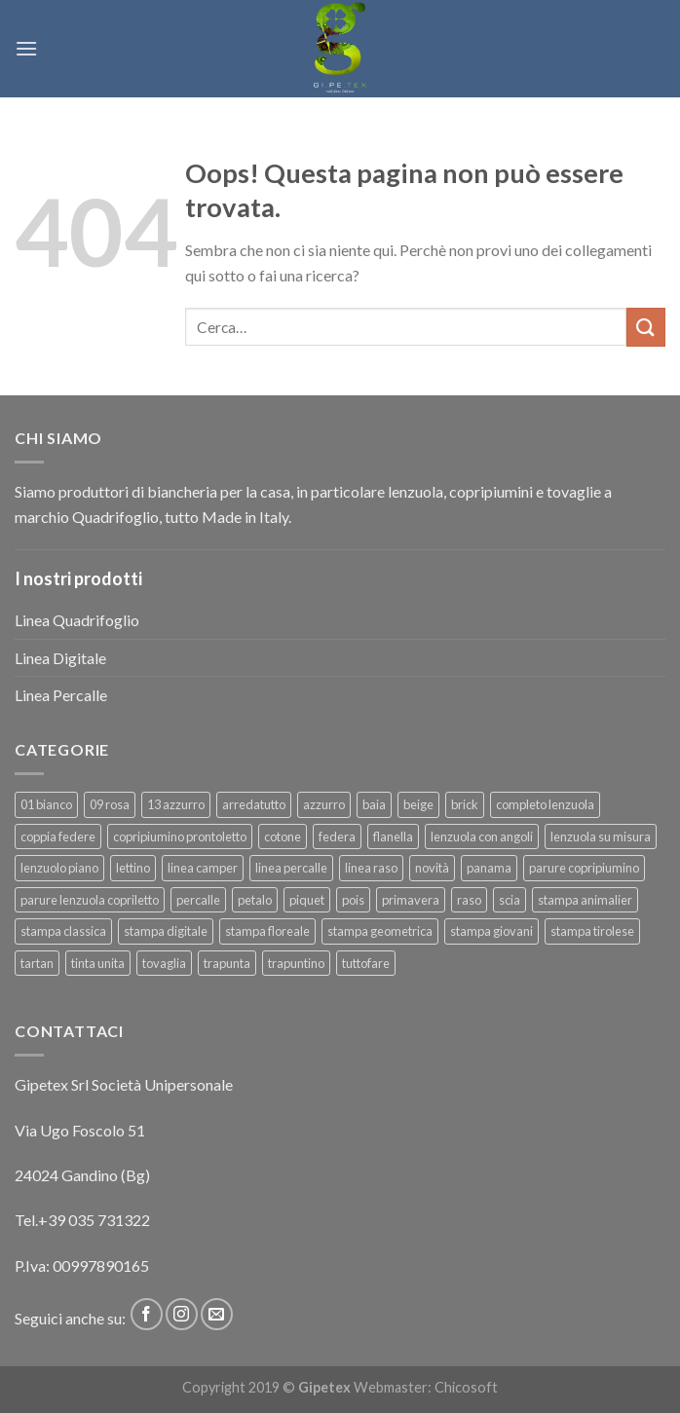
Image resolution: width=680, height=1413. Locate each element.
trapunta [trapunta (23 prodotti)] (227, 963)
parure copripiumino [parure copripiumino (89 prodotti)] (584, 867)
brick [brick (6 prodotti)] (464, 804)
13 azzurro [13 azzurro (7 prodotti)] (176, 804)
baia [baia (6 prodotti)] (374, 804)
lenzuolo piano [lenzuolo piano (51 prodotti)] (59, 867)
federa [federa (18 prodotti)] (337, 836)
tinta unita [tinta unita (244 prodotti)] (98, 963)
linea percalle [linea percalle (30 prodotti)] (291, 867)
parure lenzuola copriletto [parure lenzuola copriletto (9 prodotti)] (89, 900)
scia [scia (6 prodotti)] (509, 900)
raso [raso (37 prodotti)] (469, 900)
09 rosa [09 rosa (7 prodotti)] (110, 804)
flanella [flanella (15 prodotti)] (393, 836)
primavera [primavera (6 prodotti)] (410, 900)
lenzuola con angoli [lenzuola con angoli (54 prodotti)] (482, 836)
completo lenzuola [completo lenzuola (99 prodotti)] (545, 804)
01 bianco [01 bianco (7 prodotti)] (46, 804)
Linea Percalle (61, 695)
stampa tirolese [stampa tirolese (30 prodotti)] (592, 931)
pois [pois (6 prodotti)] (353, 900)
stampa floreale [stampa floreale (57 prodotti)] (267, 931)
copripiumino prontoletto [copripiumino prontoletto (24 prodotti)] (179, 836)
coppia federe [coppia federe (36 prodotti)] (57, 836)
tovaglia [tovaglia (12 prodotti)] (164, 963)
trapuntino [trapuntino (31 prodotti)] (296, 963)
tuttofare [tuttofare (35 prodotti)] (366, 963)
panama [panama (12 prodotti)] (489, 867)
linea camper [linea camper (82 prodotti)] (203, 867)
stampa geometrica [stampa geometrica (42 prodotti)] (380, 931)
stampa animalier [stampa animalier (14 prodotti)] (585, 900)
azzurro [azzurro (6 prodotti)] (324, 804)
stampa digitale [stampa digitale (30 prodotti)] (166, 931)
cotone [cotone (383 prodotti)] (282, 836)
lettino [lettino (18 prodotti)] (133, 867)
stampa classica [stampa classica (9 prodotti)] (63, 931)
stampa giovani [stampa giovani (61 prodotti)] (491, 931)
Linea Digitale (60, 658)
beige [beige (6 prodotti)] (418, 804)
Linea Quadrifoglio (77, 620)
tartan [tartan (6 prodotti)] (37, 963)
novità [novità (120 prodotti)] (432, 867)
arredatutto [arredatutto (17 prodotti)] (253, 804)
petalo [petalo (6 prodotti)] (255, 900)
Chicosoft (466, 1387)
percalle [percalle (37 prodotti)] (198, 900)
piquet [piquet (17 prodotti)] (306, 900)
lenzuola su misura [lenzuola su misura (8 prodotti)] (600, 836)
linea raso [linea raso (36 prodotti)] (371, 867)
